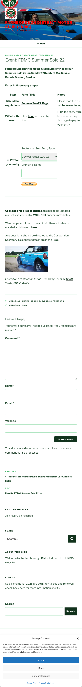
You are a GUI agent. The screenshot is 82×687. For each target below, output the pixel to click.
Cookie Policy (31, 683)
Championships (31, 301)
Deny (41, 668)
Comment (12, 338)
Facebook (28, 515)
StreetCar (57, 301)
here (31, 116)
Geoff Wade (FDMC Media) (38, 55)
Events (46, 301)
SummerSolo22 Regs (34, 103)
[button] (77, 638)
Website (10, 420)
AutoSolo (15, 301)
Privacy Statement (46, 683)
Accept (41, 660)
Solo (25, 305)
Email (9, 403)
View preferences (41, 676)
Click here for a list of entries (23, 210)
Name (10, 385)
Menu (41, 43)
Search (9, 603)
